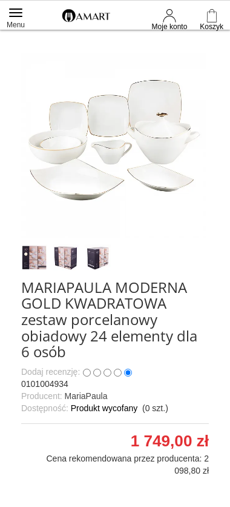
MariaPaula (86, 396)
